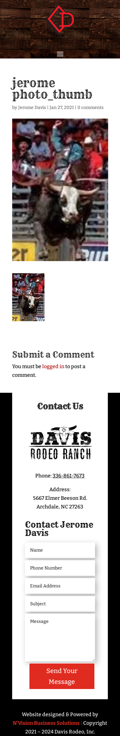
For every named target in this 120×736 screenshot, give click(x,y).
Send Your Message (61, 676)
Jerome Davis (32, 107)
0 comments (90, 107)
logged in (53, 366)
